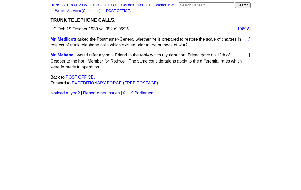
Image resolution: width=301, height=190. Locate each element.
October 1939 (132, 5)
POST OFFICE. (118, 11)
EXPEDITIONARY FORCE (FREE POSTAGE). (115, 83)
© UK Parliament (139, 93)
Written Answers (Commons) (78, 11)
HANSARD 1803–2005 (69, 5)
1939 (112, 5)
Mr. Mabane (62, 55)
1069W (244, 29)
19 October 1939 (162, 5)
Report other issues (101, 93)
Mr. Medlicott (63, 39)
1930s (97, 5)
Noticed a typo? (65, 93)
